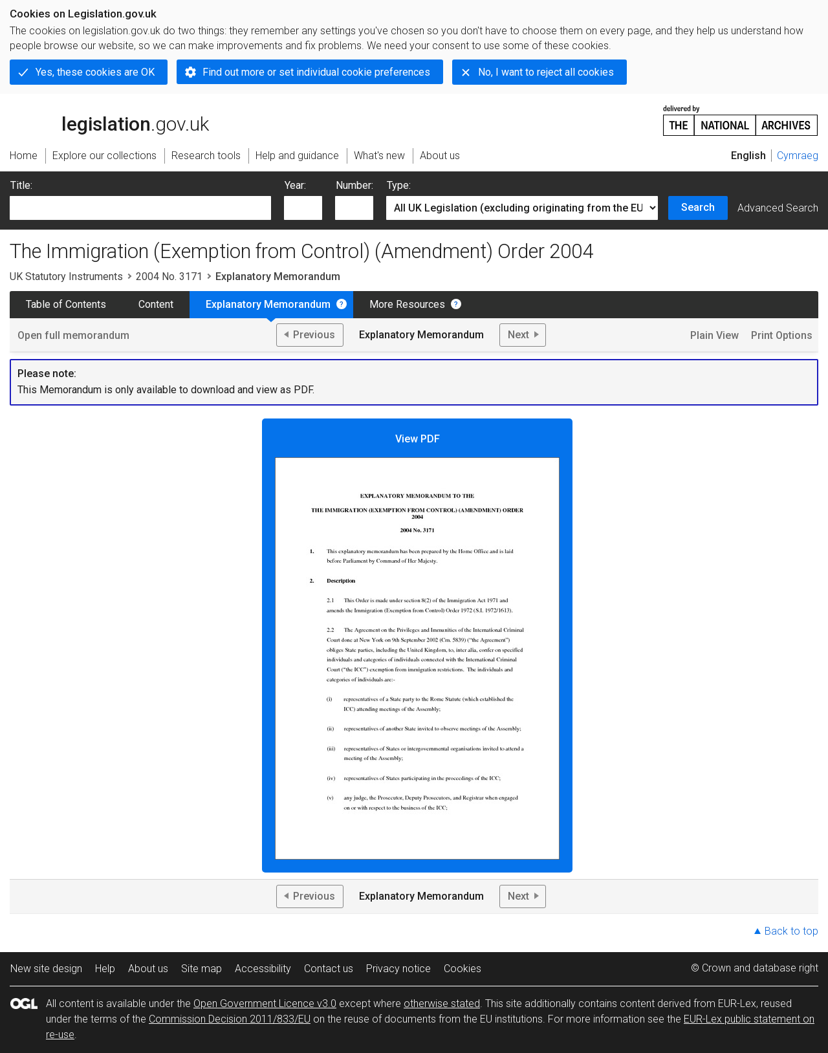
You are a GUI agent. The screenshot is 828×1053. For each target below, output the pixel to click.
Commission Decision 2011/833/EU (229, 1019)
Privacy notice (398, 968)
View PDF (417, 646)
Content (155, 304)
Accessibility (263, 968)
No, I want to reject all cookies (546, 72)
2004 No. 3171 (169, 276)
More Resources (407, 304)
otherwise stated (442, 1003)
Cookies (462, 968)
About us (148, 968)
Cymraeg (797, 155)
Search (698, 207)
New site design (46, 968)
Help (105, 968)
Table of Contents (66, 304)
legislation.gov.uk (109, 119)
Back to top (791, 931)
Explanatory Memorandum (268, 304)
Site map (201, 968)
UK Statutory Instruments (66, 276)
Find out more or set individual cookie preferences (316, 72)
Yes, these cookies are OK (95, 72)
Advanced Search (777, 208)
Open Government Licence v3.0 (264, 1003)
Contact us (328, 968)
